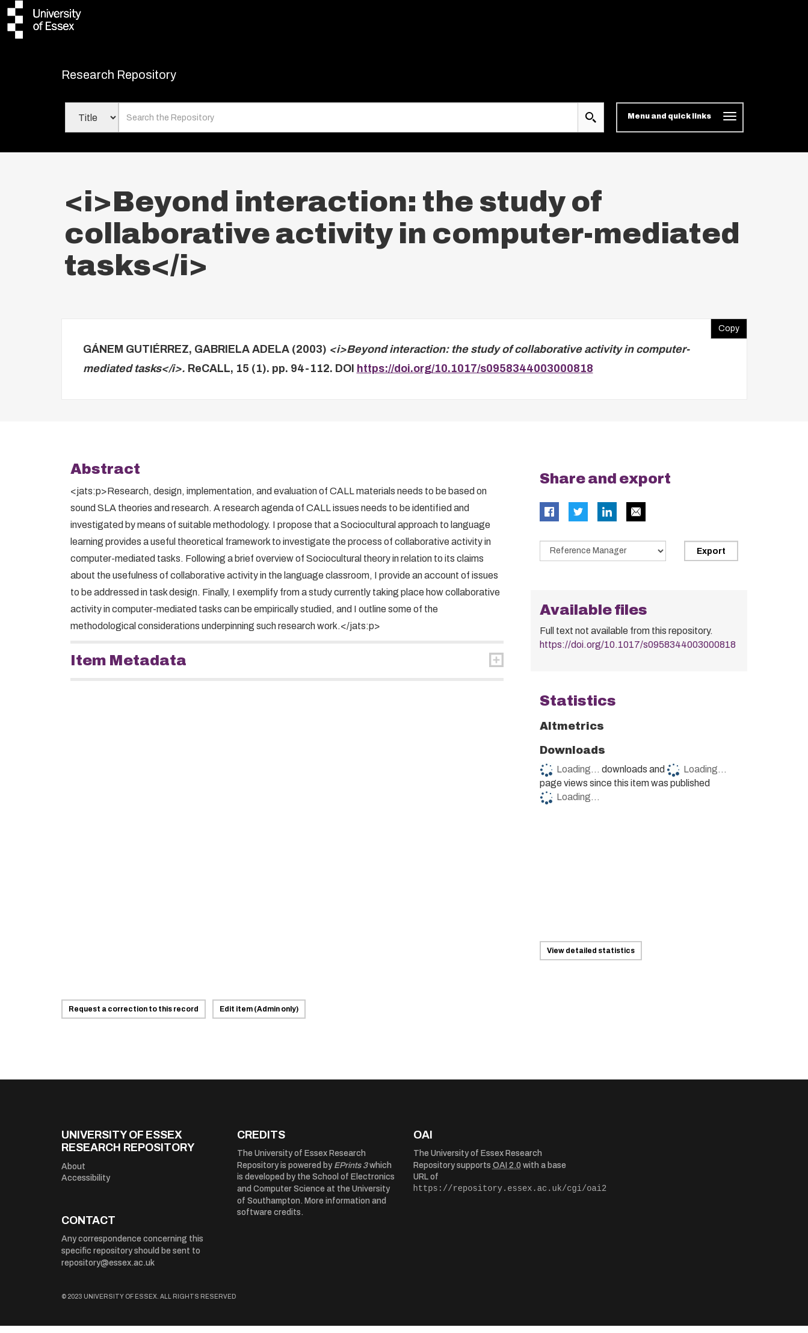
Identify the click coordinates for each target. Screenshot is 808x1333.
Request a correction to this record (134, 1016)
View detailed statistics (591, 958)
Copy (725, 333)
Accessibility (85, 1185)
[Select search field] (92, 125)
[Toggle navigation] (679, 125)
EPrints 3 (351, 1172)
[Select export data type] (603, 558)
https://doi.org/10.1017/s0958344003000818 (475, 376)
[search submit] (591, 125)
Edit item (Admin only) (259, 1016)
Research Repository (145, 78)
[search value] (349, 125)
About (73, 1173)
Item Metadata (128, 668)
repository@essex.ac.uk (108, 1270)
